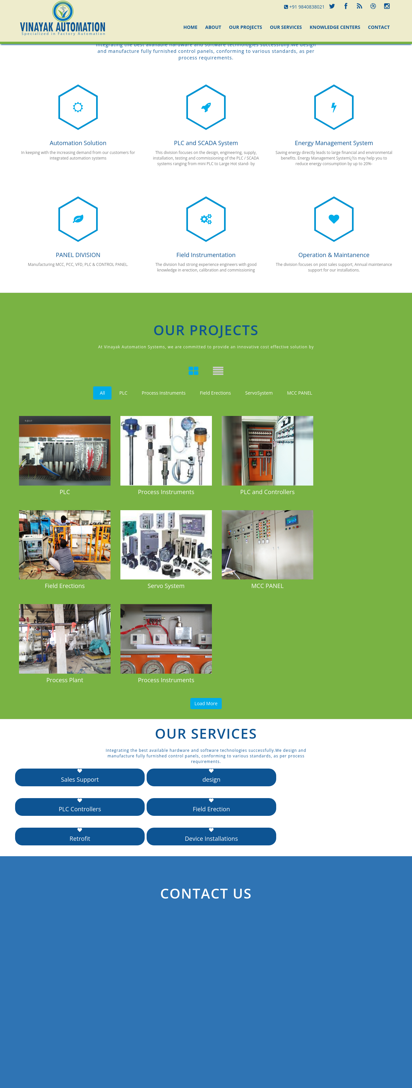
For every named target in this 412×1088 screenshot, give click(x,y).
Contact (379, 27)
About (213, 27)
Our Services (286, 27)
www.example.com (335, 1037)
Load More (206, 601)
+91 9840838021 (304, 7)
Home (190, 27)
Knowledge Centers (335, 27)
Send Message (38, 1039)
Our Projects (245, 27)
